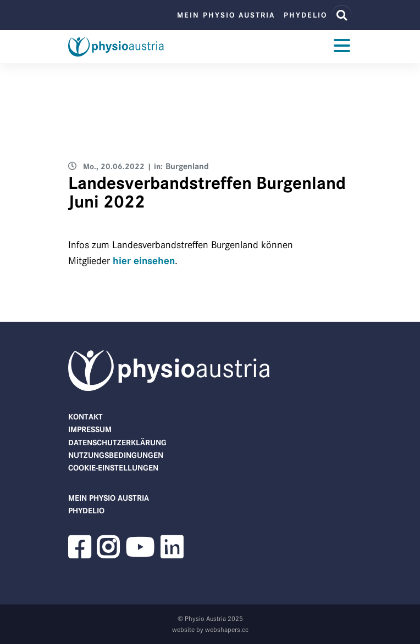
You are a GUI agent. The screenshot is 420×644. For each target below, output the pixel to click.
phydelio (305, 15)
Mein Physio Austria (226, 15)
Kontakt (85, 417)
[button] (79, 554)
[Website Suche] (341, 15)
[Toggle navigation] (342, 46)
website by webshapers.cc (210, 629)
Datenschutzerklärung (117, 442)
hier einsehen (144, 261)
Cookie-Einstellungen (113, 468)
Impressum (90, 429)
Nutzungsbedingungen (115, 455)
